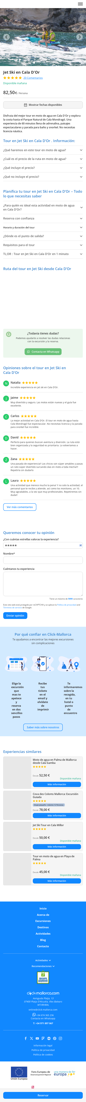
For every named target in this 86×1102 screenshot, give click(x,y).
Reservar (43, 1095)
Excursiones (43, 921)
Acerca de (43, 915)
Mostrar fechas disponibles (43, 105)
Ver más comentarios (20, 507)
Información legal (43, 1045)
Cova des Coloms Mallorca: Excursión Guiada (55, 795)
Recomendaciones (43, 966)
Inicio (43, 908)
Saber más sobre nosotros (43, 727)
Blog (43, 940)
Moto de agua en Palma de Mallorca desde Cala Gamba (55, 761)
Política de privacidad (66, 604)
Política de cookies (43, 1054)
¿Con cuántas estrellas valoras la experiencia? (31, 539)
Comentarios (33, 78)
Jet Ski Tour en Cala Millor (48, 825)
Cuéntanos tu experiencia (18, 569)
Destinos (43, 927)
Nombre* (9, 553)
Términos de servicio (12, 607)
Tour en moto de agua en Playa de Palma (53, 857)
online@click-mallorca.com (43, 1009)
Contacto (43, 946)
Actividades (43, 933)
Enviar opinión (15, 615)
